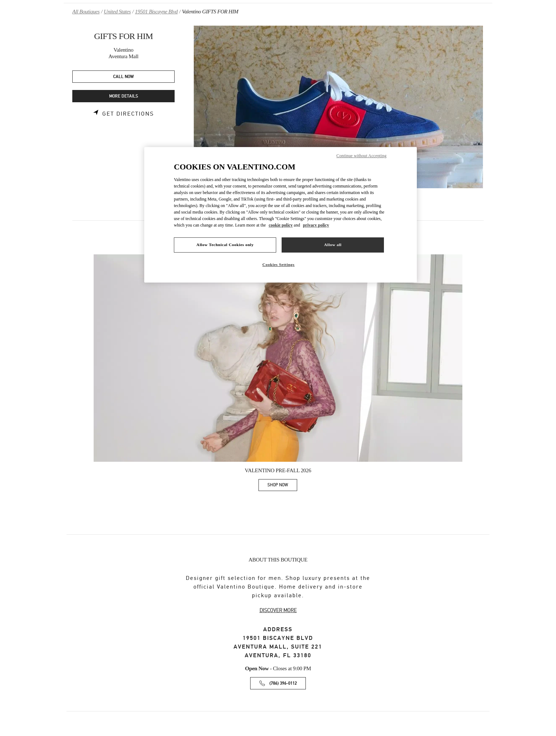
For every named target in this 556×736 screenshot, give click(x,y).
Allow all (332, 244)
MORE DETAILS (123, 96)
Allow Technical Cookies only (224, 244)
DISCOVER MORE (278, 610)
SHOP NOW (282, 486)
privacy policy (316, 225)
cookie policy (280, 225)
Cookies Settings (278, 264)
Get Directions (128, 113)
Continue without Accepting (361, 155)
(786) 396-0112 (283, 683)
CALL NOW (123, 76)
